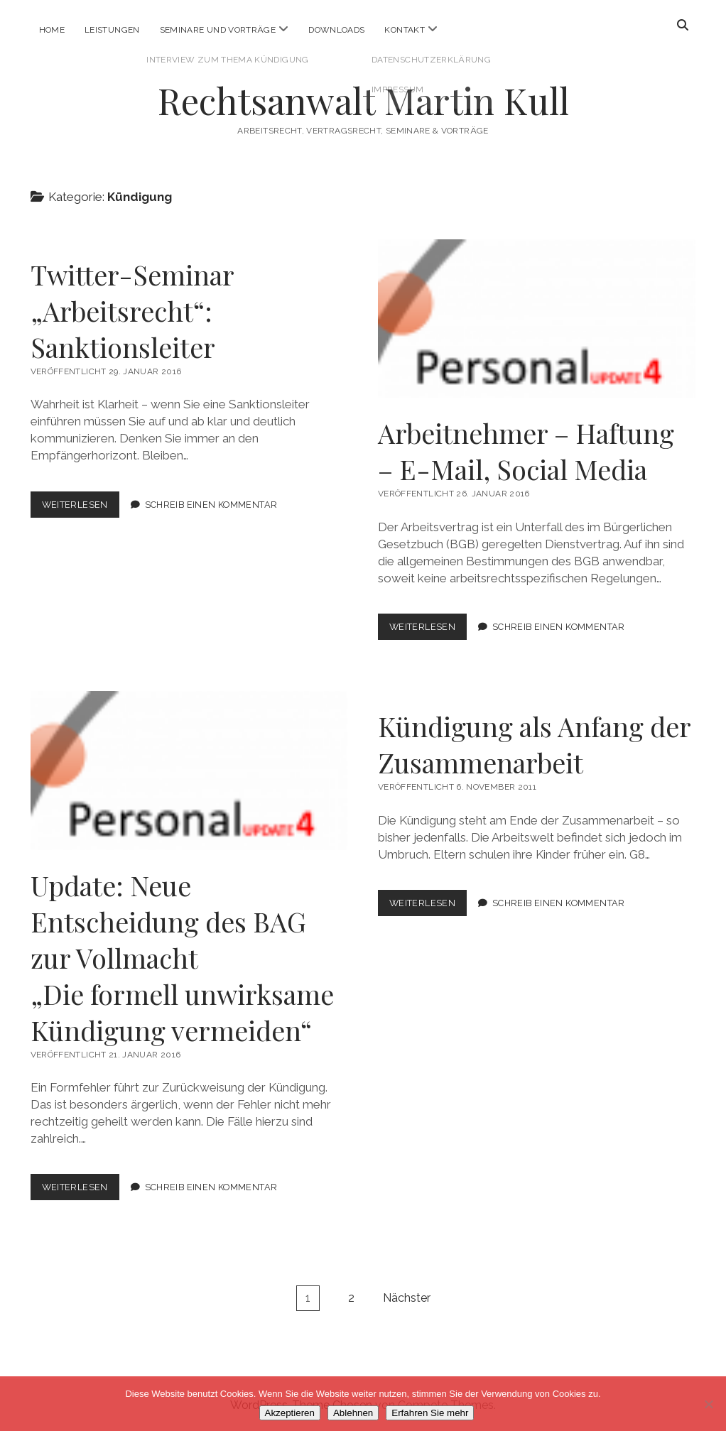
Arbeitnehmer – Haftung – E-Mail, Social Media (536, 318)
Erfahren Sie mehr (429, 1413)
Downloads (336, 30)
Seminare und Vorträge (218, 30)
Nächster (406, 1298)
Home (52, 30)
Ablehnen (353, 1413)
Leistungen (112, 30)
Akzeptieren (290, 1413)
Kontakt (404, 30)
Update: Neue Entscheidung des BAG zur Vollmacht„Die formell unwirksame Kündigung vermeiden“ (182, 957)
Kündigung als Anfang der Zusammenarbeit (534, 744)
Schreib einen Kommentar (211, 504)
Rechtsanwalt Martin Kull (363, 100)
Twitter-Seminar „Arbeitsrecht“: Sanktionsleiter (132, 310)
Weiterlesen (80, 507)
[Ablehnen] (708, 1404)
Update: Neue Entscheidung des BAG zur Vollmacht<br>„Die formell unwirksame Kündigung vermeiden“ (189, 770)
